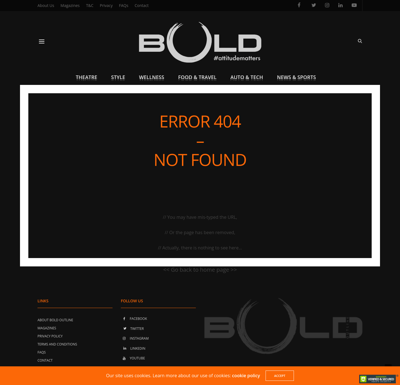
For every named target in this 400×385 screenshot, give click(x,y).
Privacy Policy (50, 336)
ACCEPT (279, 376)
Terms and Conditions (57, 344)
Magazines (70, 5)
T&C (90, 5)
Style (118, 77)
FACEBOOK (134, 318)
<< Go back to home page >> (200, 269)
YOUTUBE (133, 358)
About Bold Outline (55, 320)
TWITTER (132, 328)
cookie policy (246, 375)
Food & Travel (197, 77)
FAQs (123, 5)
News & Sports (296, 77)
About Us (46, 5)
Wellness (151, 77)
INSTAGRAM (135, 338)
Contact (142, 5)
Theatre (86, 77)
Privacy (106, 5)
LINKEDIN (133, 348)
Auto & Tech (247, 77)
